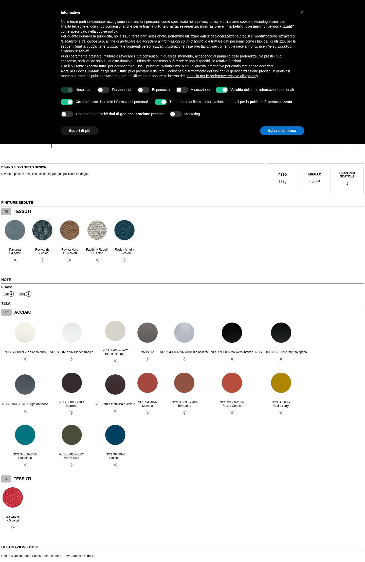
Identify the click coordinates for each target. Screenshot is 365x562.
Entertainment (51, 556)
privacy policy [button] (208, 21)
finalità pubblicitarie (90, 46)
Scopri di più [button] (79, 131)
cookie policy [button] (107, 31)
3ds (5, 294)
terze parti (139, 36)
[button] (302, 12)
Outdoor (87, 556)
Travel (67, 556)
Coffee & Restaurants (15, 556)
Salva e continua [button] (282, 131)
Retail (77, 556)
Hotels (36, 556)
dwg (22, 294)
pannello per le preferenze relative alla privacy (222, 76)
